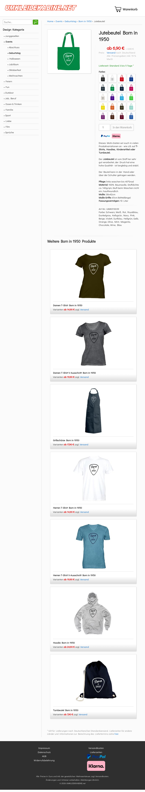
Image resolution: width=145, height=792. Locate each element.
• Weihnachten (15, 77)
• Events (8, 43)
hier (116, 736)
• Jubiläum (13, 66)
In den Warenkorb (122, 129)
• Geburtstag (14, 55)
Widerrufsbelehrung (44, 762)
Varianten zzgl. (66, 311)
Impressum (44, 750)
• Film (7, 128)
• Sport (7, 117)
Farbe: (102, 73)
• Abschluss (13, 49)
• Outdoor (9, 94)
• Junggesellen (11, 38)
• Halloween (14, 60)
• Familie (8, 111)
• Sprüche (9, 134)
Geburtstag (70, 23)
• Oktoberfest (14, 72)
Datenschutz (44, 754)
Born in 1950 (85, 23)
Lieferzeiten (96, 754)
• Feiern (8, 83)
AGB (44, 758)
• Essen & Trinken (13, 106)
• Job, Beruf (10, 100)
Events (59, 23)
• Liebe (7, 123)
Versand (111, 54)
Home (50, 23)
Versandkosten (96, 750)
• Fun (6, 89)
